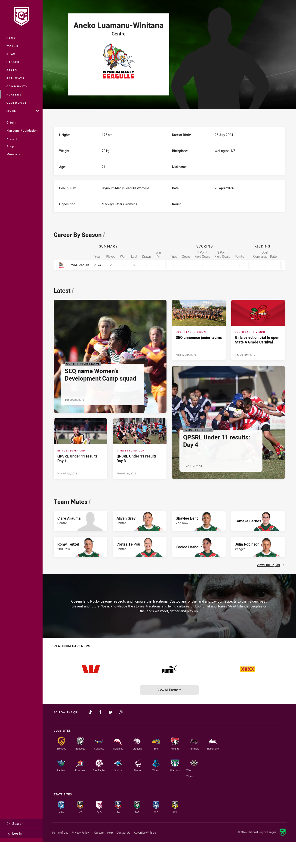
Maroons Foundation (22, 130)
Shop (10, 146)
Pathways (15, 78)
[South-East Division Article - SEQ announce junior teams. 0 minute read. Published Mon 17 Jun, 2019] (199, 330)
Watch (12, 46)
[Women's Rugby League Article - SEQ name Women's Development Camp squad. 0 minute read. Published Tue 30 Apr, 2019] (110, 356)
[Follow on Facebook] (100, 712)
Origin (11, 122)
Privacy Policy (80, 832)
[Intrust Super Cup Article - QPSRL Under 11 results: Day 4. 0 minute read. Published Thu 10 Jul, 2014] (228, 422)
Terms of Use (60, 832)
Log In (14, 833)
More (22, 110)
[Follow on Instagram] (121, 712)
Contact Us (123, 832)
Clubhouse (16, 102)
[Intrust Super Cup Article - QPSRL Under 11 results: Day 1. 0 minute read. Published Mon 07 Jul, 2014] (80, 448)
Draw (11, 54)
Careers (99, 832)
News (11, 37)
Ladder (13, 62)
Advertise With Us (145, 832)
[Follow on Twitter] (110, 712)
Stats (11, 70)
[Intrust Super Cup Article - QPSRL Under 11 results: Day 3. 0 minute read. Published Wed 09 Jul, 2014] (139, 448)
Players (14, 94)
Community (17, 86)
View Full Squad (270, 565)
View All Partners (169, 690)
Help (110, 832)
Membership (15, 154)
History (12, 138)
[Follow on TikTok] (90, 712)
